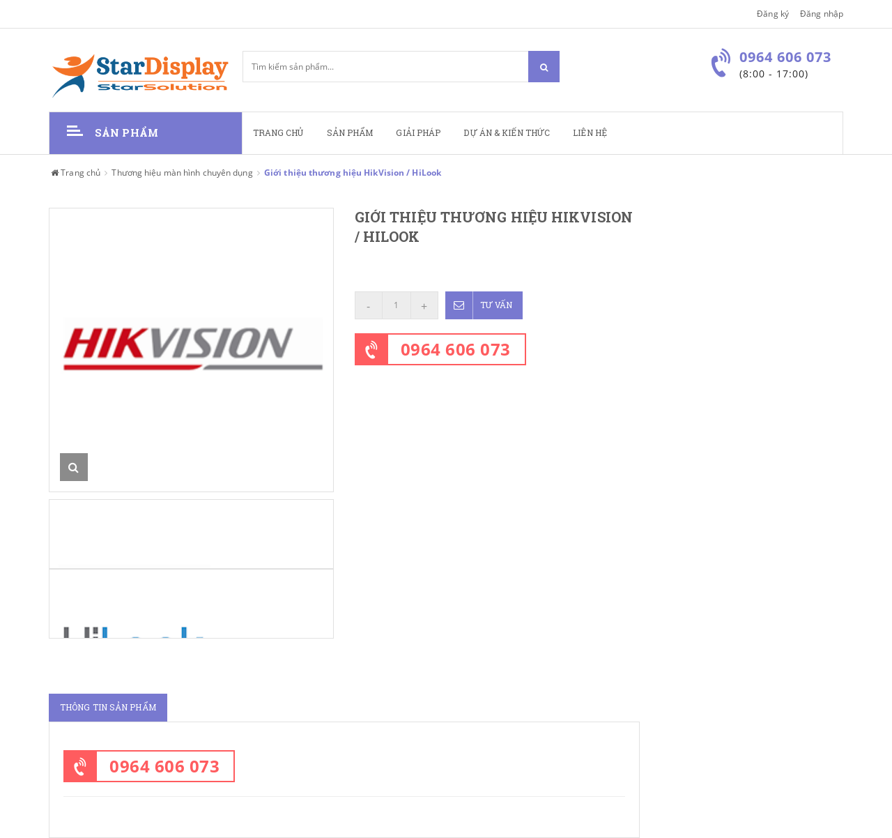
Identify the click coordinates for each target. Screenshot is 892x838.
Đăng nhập (821, 14)
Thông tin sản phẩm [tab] (108, 707)
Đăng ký (773, 14)
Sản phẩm (350, 133)
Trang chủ (278, 133)
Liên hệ (590, 133)
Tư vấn (479, 305)
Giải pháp (418, 133)
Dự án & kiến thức (506, 133)
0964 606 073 (456, 348)
